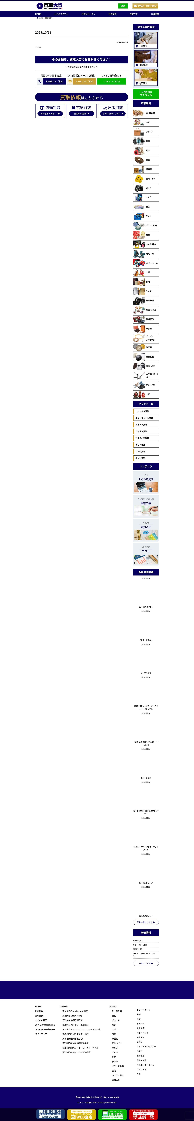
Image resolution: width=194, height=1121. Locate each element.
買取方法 (134, 13)
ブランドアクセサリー (144, 338)
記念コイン (144, 179)
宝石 (141, 122)
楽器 (141, 273)
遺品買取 (143, 301)
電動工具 (143, 254)
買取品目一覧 (88, 13)
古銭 (141, 160)
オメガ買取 (140, 458)
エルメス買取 (141, 424)
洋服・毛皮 (144, 366)
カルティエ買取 (142, 438)
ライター (143, 291)
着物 (141, 235)
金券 (141, 207)
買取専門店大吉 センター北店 (75, 1033)
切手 (141, 151)
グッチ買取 (140, 444)
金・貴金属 (144, 113)
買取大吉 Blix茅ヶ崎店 (72, 1015)
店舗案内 (155, 13)
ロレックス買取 (142, 411)
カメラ (142, 188)
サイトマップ (41, 1033)
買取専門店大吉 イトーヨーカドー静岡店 (80, 1047)
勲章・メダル (144, 310)
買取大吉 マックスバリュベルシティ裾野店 (81, 1029)
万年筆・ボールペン (145, 376)
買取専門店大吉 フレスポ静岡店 (76, 1052)
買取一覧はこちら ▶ (146, 922)
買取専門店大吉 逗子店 (72, 1038)
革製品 (142, 329)
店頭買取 (143, 46)
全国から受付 (81, 113)
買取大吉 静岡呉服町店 (72, 1020)
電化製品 (143, 357)
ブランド (143, 132)
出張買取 (143, 64)
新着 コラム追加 (140, 944)
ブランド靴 (144, 385)
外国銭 (142, 348)
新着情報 (39, 1010)
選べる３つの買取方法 (45, 1024)
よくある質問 (41, 1020)
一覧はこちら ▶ (146, 963)
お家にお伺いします (112, 113)
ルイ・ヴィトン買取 (144, 417)
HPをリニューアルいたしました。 (144, 955)
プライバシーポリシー (45, 1029)
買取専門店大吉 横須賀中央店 (75, 1043)
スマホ (142, 197)
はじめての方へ (61, 13)
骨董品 (142, 169)
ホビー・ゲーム (145, 263)
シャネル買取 (141, 431)
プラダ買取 (140, 451)
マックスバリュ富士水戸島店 (75, 1010)
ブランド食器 (145, 226)
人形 (141, 394)
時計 (141, 141)
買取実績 (112, 13)
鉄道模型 (143, 319)
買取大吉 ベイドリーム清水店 (75, 1024)
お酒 (141, 282)
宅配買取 (143, 83)
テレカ (142, 216)
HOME (38, 13)
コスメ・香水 (144, 244)
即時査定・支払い (50, 113)
